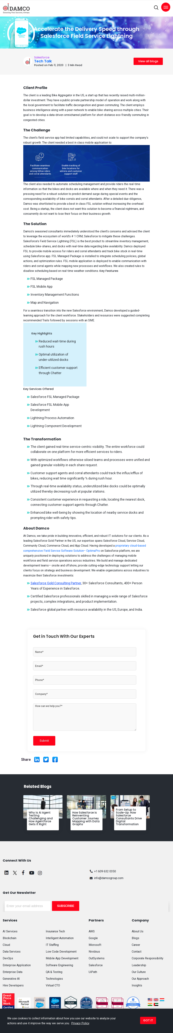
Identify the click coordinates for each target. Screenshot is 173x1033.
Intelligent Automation (60, 938)
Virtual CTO (53, 985)
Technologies (54, 978)
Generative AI (11, 978)
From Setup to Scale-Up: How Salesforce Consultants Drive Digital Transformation (129, 817)
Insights (137, 985)
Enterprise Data (12, 972)
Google (93, 938)
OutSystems (96, 958)
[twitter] (15, 873)
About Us (137, 931)
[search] (156, 7)
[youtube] (31, 873)
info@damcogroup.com (106, 878)
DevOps (8, 958)
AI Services (10, 931)
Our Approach (140, 978)
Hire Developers (13, 985)
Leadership (139, 965)
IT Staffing (52, 945)
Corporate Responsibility (147, 958)
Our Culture (139, 972)
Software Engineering (59, 965)
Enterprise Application (17, 965)
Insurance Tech (55, 931)
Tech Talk (43, 61)
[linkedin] (6, 873)
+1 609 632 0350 (102, 871)
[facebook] (23, 873)
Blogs (135, 938)
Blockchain (9, 938)
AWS (92, 931)
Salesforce (41, 57)
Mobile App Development (62, 958)
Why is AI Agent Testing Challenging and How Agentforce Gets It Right (41, 818)
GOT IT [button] (148, 1020)
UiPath (93, 972)
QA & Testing (54, 972)
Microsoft (95, 945)
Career (136, 945)
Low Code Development (61, 951)
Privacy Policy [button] (80, 1023)
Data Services (12, 951)
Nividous (94, 951)
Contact (136, 951)
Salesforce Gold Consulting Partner (56, 583)
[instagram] (40, 873)
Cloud (6, 945)
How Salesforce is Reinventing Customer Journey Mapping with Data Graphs (86, 818)
